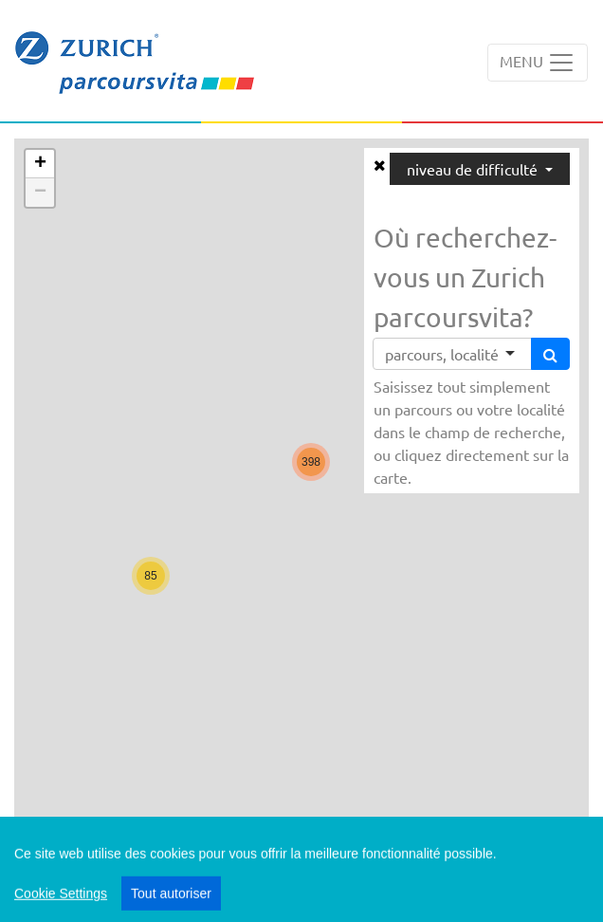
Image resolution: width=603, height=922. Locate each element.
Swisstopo (546, 849)
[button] (151, 576)
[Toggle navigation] (537, 63)
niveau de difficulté (474, 168)
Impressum (464, 901)
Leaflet (482, 849)
